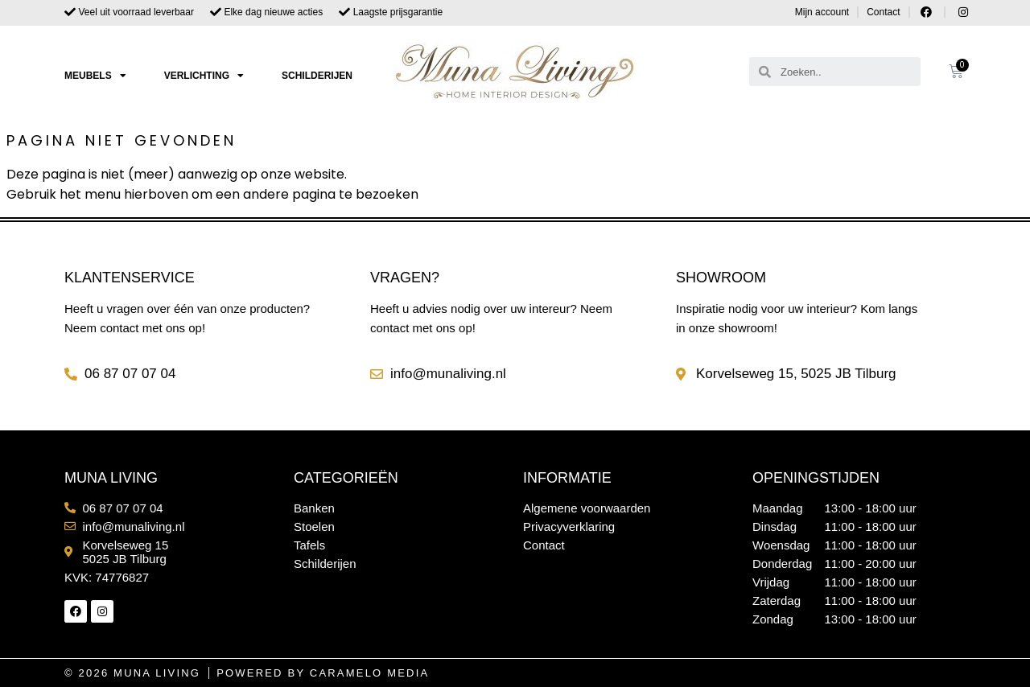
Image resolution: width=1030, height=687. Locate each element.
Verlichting (204, 76)
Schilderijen (317, 75)
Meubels (95, 76)
